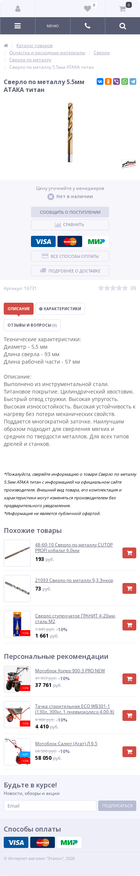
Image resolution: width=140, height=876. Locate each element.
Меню (53, 25)
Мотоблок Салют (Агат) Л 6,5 (66, 744)
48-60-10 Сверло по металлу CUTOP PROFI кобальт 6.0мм (74, 547)
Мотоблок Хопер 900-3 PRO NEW (70, 671)
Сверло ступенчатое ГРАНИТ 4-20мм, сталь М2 (75, 618)
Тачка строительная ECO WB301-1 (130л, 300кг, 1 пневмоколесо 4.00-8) (74, 709)
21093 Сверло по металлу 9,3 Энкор (74, 580)
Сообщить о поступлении (70, 212)
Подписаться (117, 805)
